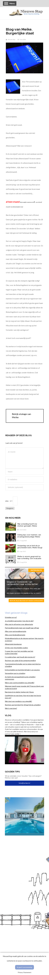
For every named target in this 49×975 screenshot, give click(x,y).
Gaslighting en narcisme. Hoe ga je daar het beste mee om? (23, 696)
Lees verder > (16, 734)
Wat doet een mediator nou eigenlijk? (18, 701)
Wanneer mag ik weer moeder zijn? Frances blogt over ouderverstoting (24, 687)
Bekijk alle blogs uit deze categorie (26, 601)
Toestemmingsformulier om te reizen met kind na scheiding (23, 665)
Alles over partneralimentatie (15, 631)
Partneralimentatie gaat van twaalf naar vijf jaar (22, 628)
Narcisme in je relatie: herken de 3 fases (19, 692)
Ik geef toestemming (24, 967)
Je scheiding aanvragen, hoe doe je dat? (19, 621)
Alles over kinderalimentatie (15, 635)
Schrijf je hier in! (24, 783)
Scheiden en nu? (11, 617)
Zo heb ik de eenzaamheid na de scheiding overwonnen (20, 678)
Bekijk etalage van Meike (21, 416)
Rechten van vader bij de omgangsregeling (20, 660)
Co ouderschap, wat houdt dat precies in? (20, 657)
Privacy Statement (24, 972)
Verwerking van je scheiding (15, 673)
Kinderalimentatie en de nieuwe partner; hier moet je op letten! (24, 639)
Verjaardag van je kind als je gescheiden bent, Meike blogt (29, 547)
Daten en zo (36, 570)
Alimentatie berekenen (13, 644)
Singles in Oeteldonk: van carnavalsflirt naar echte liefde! (22, 583)
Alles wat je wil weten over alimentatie (19, 624)
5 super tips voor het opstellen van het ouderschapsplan (19, 652)
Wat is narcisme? (11, 708)
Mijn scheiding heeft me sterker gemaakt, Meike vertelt (27, 526)
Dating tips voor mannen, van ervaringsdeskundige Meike (29, 536)
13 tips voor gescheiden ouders (16, 648)
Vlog (8, 715)
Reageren (10, 508)
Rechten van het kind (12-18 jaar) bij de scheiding (23, 705)
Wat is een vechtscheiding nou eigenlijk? (19, 683)
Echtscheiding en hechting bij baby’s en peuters (22, 670)
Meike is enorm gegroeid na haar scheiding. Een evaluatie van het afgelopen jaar (29, 558)
